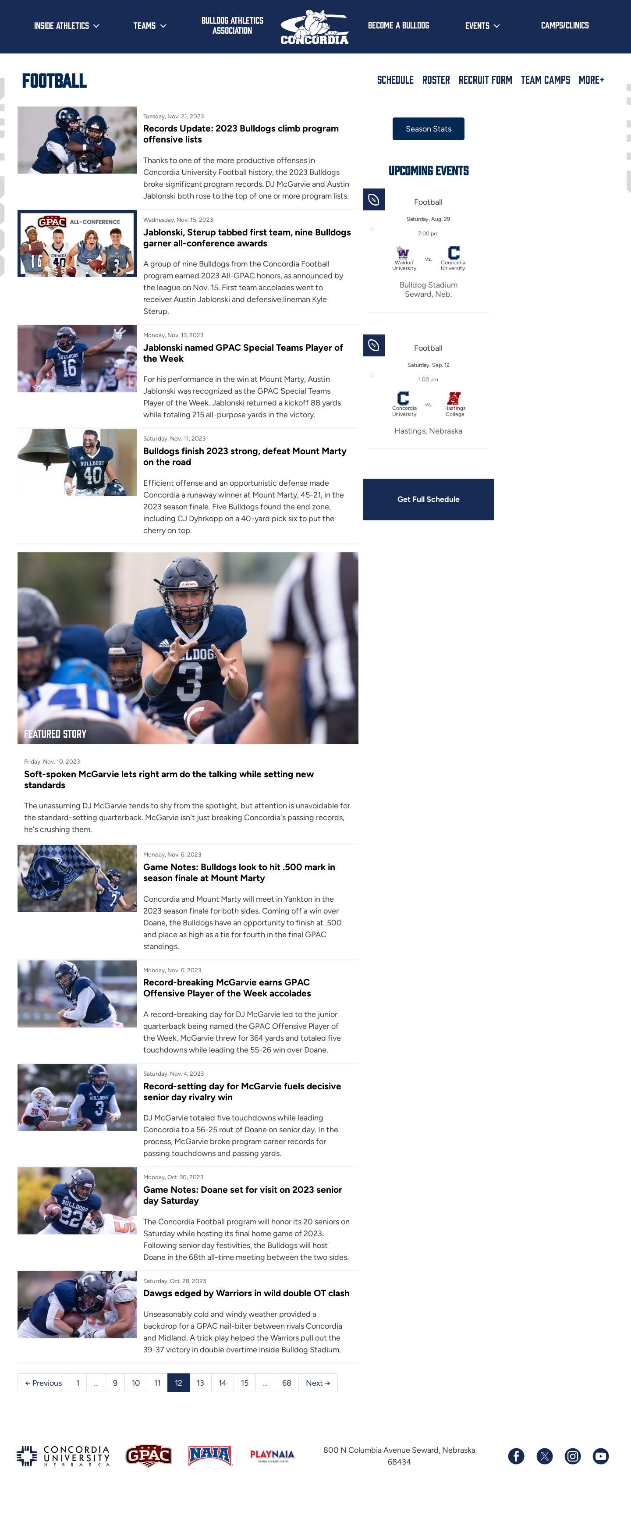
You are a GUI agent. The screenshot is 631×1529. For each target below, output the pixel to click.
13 (201, 1412)
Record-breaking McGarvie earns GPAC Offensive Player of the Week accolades (223, 994)
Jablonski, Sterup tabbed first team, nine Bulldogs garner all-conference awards (225, 249)
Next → (318, 1412)
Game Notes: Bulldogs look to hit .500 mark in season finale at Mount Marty (235, 878)
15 (245, 1412)
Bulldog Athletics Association (232, 25)
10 (136, 1412)
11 (158, 1412)
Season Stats (415, 129)
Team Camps (545, 79)
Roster (436, 79)
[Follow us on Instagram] (572, 1486)
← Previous (43, 1412)
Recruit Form (485, 79)
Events (477, 25)
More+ (592, 79)
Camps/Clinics (565, 24)
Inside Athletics (61, 25)
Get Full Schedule (415, 500)
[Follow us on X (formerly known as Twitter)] (544, 1486)
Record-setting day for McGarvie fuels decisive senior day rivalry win (220, 1097)
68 (287, 1412)
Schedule (395, 79)
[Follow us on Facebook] (516, 1486)
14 (223, 1412)
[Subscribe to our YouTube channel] (600, 1486)
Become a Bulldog (398, 24)
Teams (145, 25)
